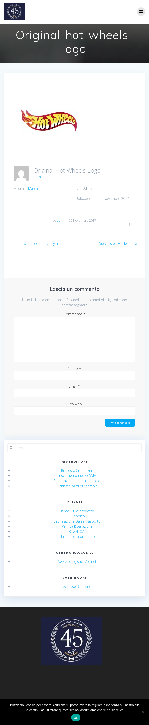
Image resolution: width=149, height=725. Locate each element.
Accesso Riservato (77, 586)
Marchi (33, 188)
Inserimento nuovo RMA (77, 475)
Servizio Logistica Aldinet (77, 561)
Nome (74, 368)
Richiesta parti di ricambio (77, 486)
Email (74, 386)
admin (38, 176)
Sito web (74, 403)
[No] (142, 712)
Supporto (77, 516)
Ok (76, 718)
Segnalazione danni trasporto (77, 480)
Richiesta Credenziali (77, 470)
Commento (74, 313)
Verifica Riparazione (77, 526)
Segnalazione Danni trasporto (77, 521)
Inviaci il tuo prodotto (77, 511)
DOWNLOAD (77, 531)
